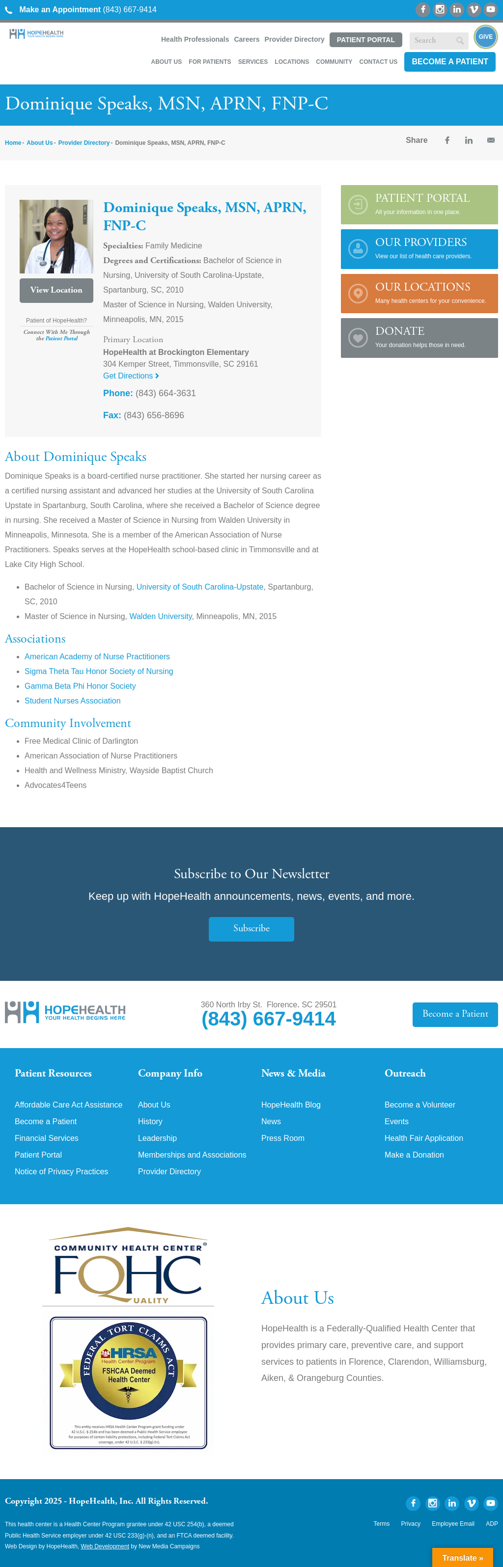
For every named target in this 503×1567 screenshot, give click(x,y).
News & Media (293, 1074)
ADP (492, 1523)
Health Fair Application (424, 1138)
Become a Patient (450, 61)
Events (397, 1122)
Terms (382, 1523)
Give (486, 36)
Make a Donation (414, 1155)
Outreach (405, 1074)
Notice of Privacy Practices (61, 1172)
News (271, 1122)
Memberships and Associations (192, 1155)
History (150, 1122)
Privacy (410, 1523)
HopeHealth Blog (291, 1105)
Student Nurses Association (73, 701)
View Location (56, 290)
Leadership (157, 1138)
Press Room (283, 1138)
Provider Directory (295, 39)
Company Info (170, 1074)
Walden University (160, 616)
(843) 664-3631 (149, 393)
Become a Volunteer (420, 1105)
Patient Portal (366, 40)
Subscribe (251, 929)
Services (253, 61)
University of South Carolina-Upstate (200, 587)
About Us (166, 61)
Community (334, 61)
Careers (246, 39)
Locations (292, 61)
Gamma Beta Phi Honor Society (80, 686)
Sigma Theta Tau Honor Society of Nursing (99, 671)
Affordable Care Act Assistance (68, 1105)
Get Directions (131, 376)
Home (13, 142)
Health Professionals (195, 39)
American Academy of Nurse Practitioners (97, 656)
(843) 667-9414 (81, 9)
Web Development (105, 1546)
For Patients (210, 61)
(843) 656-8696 (143, 415)
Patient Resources (53, 1074)
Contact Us (378, 61)
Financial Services (47, 1138)
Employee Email (453, 1523)
